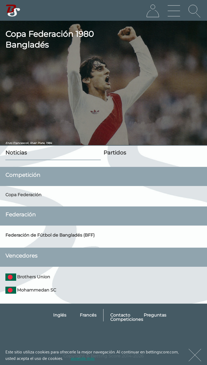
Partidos (115, 152)
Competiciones (126, 319)
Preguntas (155, 315)
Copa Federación (23, 194)
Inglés (59, 315)
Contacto (120, 315)
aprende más (83, 358)
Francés (88, 315)
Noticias (16, 152)
